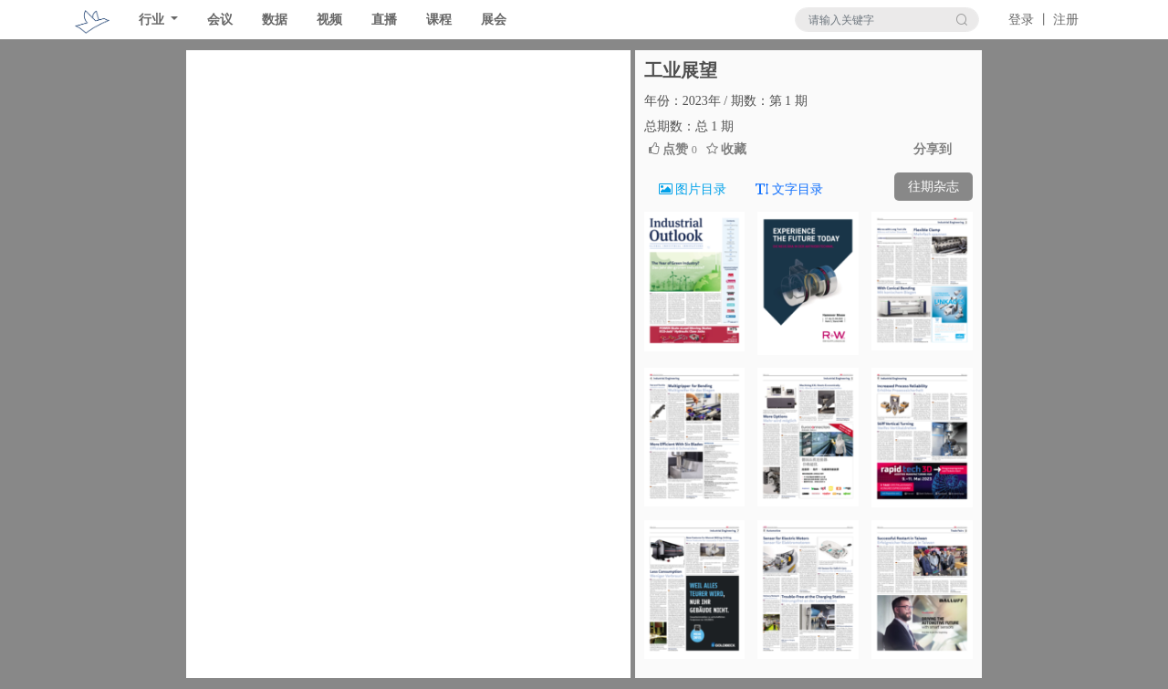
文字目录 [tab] (789, 189)
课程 (439, 19)
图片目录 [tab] (693, 189)
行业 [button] (153, 19)
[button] (219, 364)
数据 (274, 19)
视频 (329, 19)
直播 (384, 19)
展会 (493, 19)
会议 (220, 19)
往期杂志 (933, 186)
